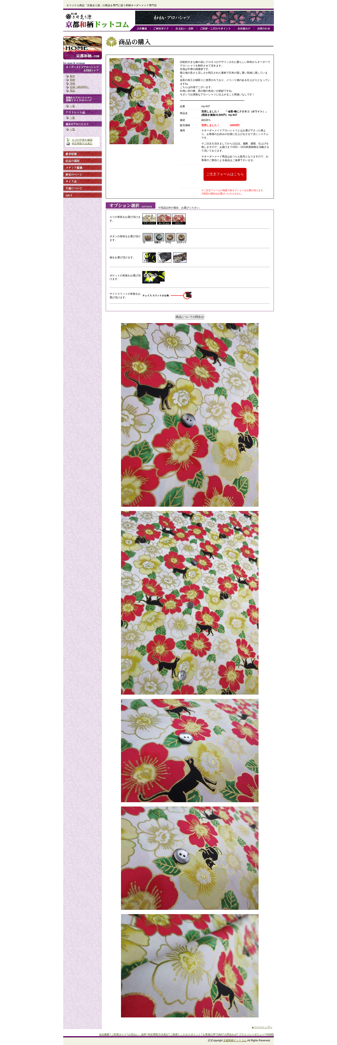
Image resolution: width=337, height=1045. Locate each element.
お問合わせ (230, 1034)
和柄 (72, 79)
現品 (72, 90)
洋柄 (72, 83)
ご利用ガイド (119, 1034)
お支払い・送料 (137, 1034)
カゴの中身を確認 (82, 139)
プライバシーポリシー (252, 1034)
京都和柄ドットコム (235, 1040)
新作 (72, 76)
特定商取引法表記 (82, 143)
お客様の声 (209, 1034)
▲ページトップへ (262, 1027)
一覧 (72, 106)
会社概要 (104, 1034)
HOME (270, 1034)
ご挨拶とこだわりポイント (185, 1034)
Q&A (219, 1034)
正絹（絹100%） (79, 86)
